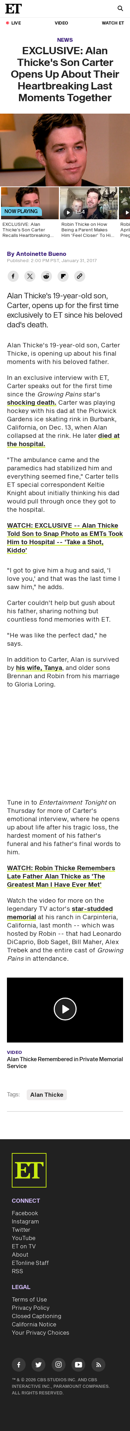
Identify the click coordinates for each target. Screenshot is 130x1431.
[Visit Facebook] (19, 1366)
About (20, 1255)
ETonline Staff (30, 1263)
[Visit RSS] (98, 1366)
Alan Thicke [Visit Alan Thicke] (46, 1095)
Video (61, 23)
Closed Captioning (36, 1316)
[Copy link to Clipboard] (79, 277)
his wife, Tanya (39, 668)
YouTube (23, 1238)
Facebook (25, 1213)
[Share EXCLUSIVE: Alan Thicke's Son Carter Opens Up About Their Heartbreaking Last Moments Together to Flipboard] (63, 277)
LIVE (16, 23)
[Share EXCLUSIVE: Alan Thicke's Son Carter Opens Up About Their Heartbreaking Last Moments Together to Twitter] (30, 277)
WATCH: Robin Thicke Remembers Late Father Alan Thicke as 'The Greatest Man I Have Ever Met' (61, 877)
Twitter (21, 1230)
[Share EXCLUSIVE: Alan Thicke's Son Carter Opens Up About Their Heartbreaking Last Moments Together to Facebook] (13, 277)
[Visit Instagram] (59, 1366)
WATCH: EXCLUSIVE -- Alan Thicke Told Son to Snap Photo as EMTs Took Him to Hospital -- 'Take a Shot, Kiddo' (65, 538)
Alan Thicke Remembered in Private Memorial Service (65, 1063)
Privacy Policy (31, 1308)
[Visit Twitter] (38, 1366)
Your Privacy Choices (40, 1333)
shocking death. (32, 402)
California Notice (34, 1324)
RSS (17, 1271)
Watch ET (113, 23)
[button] (65, 1009)
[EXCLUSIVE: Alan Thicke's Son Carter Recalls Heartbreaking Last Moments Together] (29, 214)
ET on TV (24, 1246)
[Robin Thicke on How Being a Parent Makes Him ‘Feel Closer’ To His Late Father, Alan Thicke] (88, 214)
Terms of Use (29, 1300)
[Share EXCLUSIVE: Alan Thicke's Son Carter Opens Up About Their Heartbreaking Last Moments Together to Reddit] (46, 277)
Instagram (25, 1222)
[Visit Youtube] (78, 1366)
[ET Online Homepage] (15, 8)
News (65, 40)
